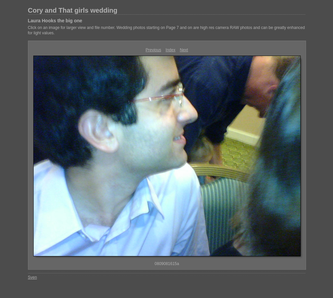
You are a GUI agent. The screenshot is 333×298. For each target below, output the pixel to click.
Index (170, 50)
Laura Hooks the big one (55, 20)
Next (184, 50)
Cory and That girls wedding (73, 10)
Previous (153, 50)
